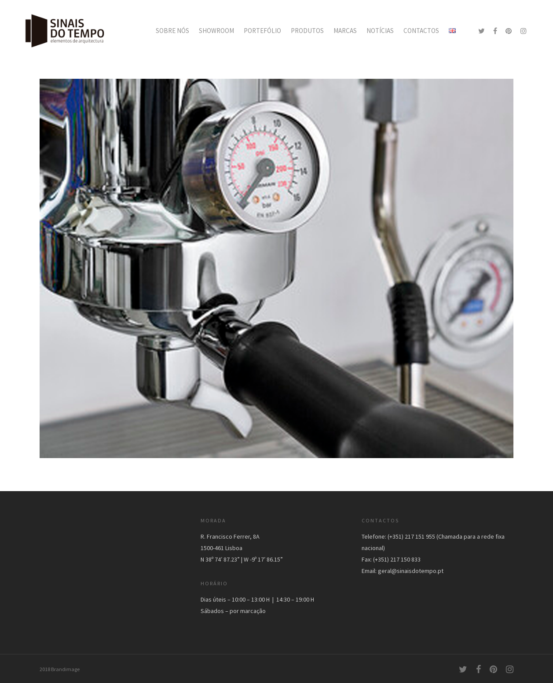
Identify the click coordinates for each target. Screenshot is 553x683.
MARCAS (345, 30)
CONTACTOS (421, 30)
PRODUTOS (307, 30)
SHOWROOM (216, 30)
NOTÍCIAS (380, 30)
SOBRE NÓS (172, 30)
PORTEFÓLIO (262, 30)
